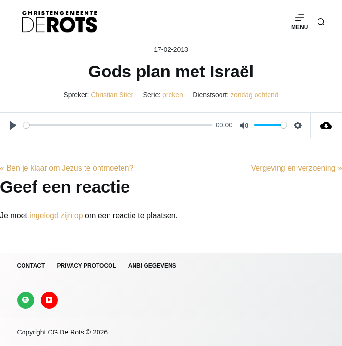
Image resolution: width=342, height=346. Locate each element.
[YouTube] (49, 300)
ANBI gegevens (152, 265)
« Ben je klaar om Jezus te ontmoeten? (67, 168)
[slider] (117, 125)
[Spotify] (25, 300)
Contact (31, 265)
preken (172, 95)
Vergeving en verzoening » (296, 168)
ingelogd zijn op (56, 215)
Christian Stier (112, 95)
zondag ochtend (255, 95)
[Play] (13, 125)
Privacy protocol (86, 265)
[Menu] (299, 21)
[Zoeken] (321, 21)
